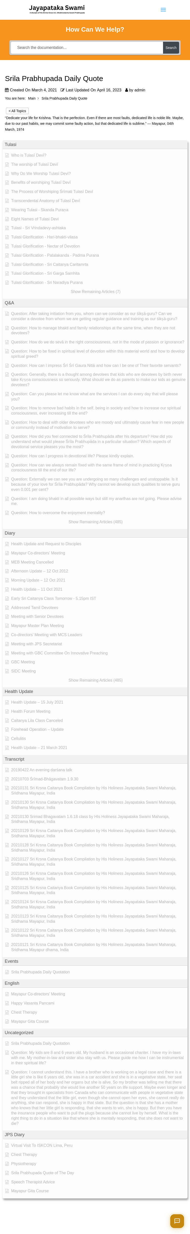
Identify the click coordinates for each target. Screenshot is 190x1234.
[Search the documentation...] (87, 48)
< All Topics (17, 111)
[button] (95, 144)
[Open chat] (177, 1221)
